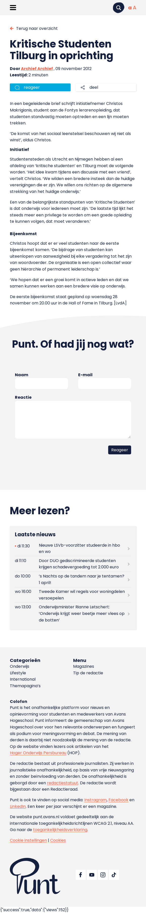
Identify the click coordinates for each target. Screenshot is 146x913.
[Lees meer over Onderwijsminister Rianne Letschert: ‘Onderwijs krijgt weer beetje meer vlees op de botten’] (73, 614)
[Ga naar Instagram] (103, 875)
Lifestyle (18, 673)
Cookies (58, 840)
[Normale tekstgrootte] (130, 7)
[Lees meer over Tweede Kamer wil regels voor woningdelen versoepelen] (73, 595)
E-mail (85, 375)
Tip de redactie (88, 673)
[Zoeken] (118, 7)
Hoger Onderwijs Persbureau (38, 753)
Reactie (23, 397)
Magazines (83, 666)
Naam (21, 375)
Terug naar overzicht (37, 28)
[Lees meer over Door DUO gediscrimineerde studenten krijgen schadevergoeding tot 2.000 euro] (73, 563)
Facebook (118, 800)
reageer (32, 87)
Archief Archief (37, 69)
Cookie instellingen (28, 840)
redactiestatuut (62, 783)
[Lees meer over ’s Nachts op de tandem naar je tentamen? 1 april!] (73, 579)
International (23, 679)
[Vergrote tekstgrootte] (134, 7)
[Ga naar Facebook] (81, 875)
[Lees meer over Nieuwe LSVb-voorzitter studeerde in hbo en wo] (73, 548)
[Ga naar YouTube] (92, 875)
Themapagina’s (25, 686)
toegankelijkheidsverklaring (60, 830)
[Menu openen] (13, 7)
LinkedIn (18, 806)
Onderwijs (19, 666)
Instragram (95, 800)
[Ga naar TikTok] (114, 875)
